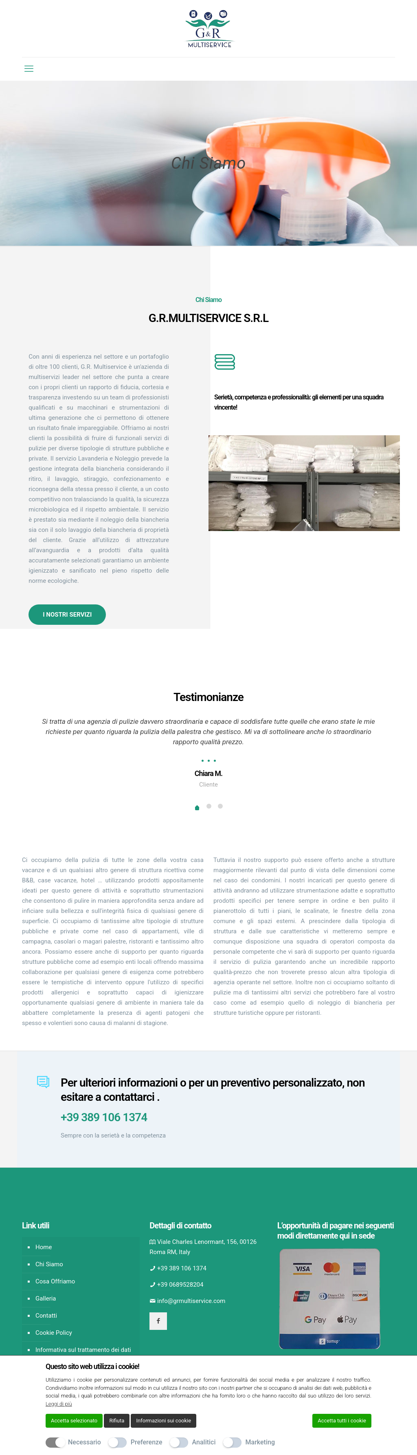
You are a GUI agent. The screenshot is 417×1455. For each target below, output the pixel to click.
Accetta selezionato (74, 1421)
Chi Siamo (49, 1264)
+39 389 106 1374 (104, 1117)
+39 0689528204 (180, 1284)
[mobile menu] (29, 69)
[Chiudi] (366, 1366)
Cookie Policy (53, 1332)
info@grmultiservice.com (191, 1301)
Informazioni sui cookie (163, 1421)
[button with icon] (158, 1321)
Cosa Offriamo (55, 1281)
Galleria (45, 1298)
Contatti (46, 1315)
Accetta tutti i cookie (342, 1421)
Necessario (84, 1442)
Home (43, 1247)
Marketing (260, 1442)
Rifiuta (116, 1421)
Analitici (204, 1442)
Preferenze (146, 1442)
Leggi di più (59, 1404)
